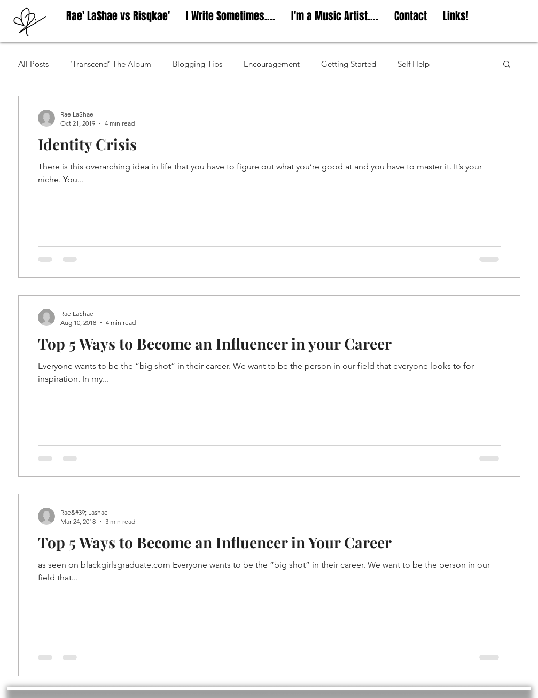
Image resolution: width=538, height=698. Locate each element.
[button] (507, 65)
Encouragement (272, 64)
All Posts (33, 64)
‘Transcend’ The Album (110, 64)
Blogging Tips (197, 64)
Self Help (413, 64)
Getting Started (348, 64)
